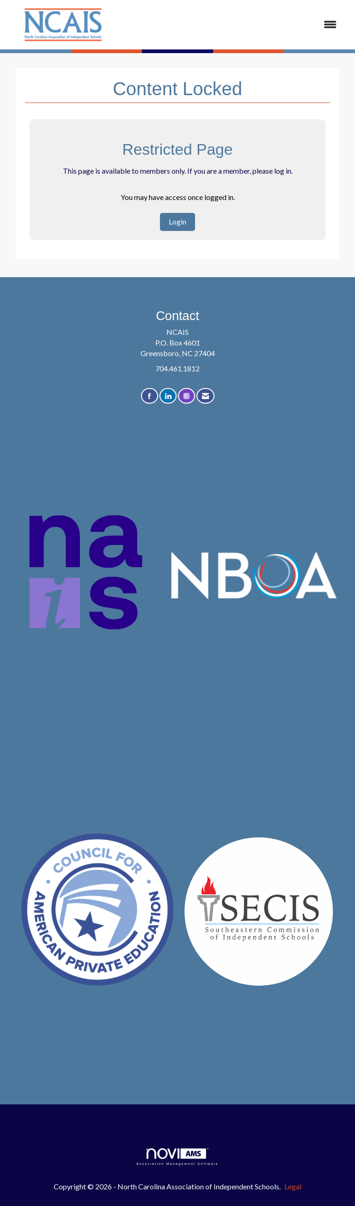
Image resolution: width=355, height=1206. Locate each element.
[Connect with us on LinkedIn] (168, 396)
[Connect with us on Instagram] (186, 396)
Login (177, 221)
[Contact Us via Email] (205, 396)
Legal (292, 1186)
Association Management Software (177, 1156)
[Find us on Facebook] (149, 396)
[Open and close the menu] (232, 25)
